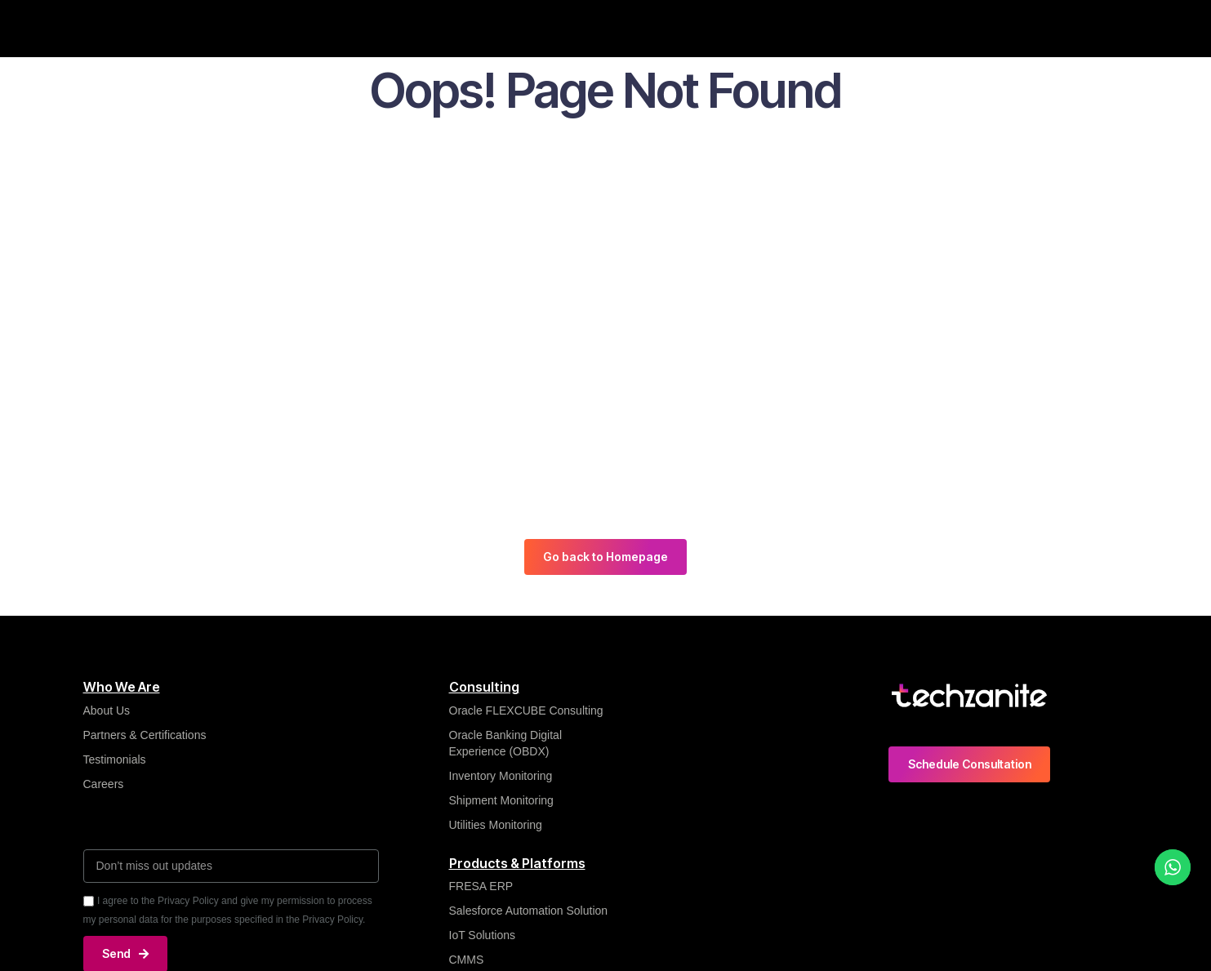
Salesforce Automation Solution (528, 911)
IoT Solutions (482, 935)
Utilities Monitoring (495, 824)
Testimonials (114, 759)
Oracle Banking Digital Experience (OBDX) (506, 743)
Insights (481, 28)
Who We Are (294, 28)
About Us (107, 710)
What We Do (395, 28)
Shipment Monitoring (501, 800)
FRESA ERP (481, 886)
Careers (956, 28)
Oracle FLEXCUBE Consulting (528, 710)
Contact (1031, 28)
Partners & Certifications (145, 735)
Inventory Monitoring (501, 775)
